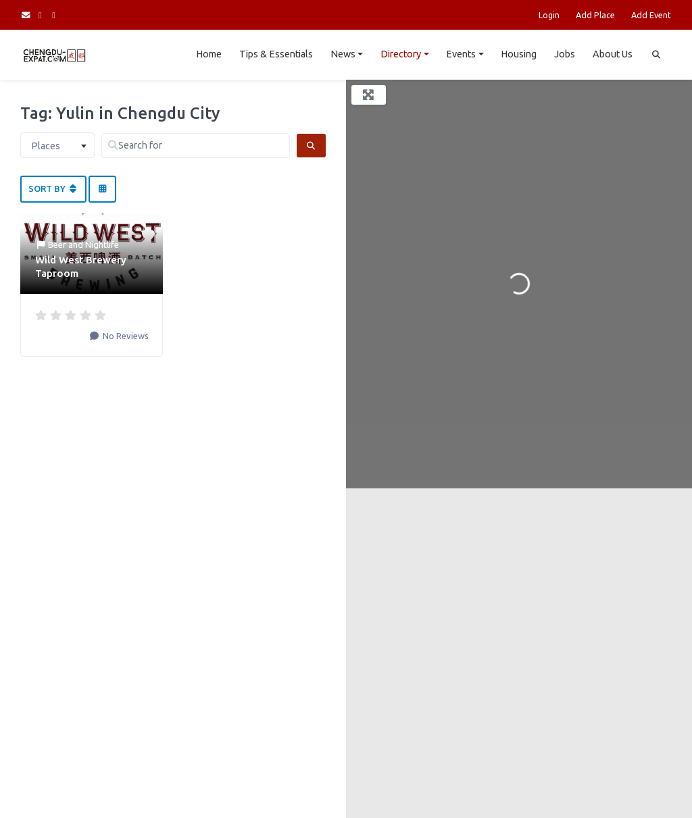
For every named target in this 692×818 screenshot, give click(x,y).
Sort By (53, 188)
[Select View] (102, 189)
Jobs (564, 54)
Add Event (651, 15)
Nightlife (102, 244)
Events (461, 54)
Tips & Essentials (276, 54)
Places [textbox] (45, 145)
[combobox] (57, 145)
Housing (519, 54)
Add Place (595, 15)
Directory (400, 54)
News (342, 54)
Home (209, 54)
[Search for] (195, 145)
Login (549, 15)
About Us (613, 54)
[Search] (311, 145)
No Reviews (125, 335)
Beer (57, 244)
